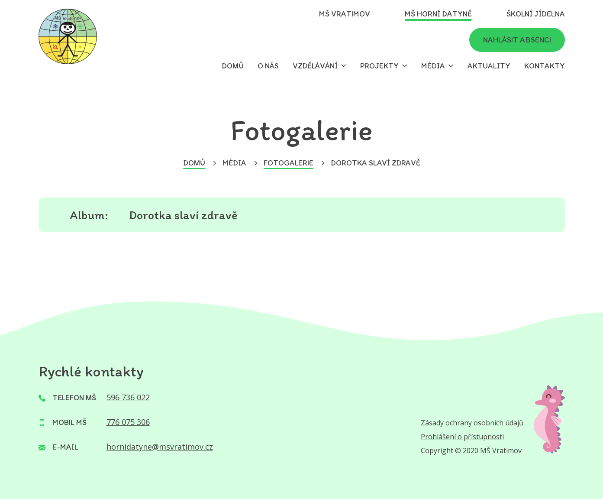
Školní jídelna (535, 14)
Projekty (379, 66)
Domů (233, 66)
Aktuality (489, 66)
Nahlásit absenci (517, 40)
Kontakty (544, 66)
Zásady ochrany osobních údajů (472, 423)
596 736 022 (128, 397)
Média (433, 66)
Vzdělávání (315, 66)
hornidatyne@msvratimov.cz (159, 446)
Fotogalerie (288, 163)
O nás (268, 66)
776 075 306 (128, 422)
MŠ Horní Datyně (438, 14)
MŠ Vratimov (344, 14)
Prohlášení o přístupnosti (462, 436)
